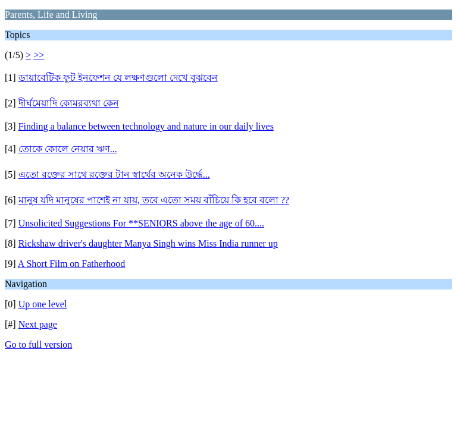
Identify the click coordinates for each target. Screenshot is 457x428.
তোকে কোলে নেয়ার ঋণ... (67, 149)
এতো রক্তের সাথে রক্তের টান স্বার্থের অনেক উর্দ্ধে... (114, 174)
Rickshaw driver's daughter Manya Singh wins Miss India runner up (148, 243)
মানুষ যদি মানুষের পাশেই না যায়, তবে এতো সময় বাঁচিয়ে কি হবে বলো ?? (153, 200)
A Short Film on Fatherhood (71, 264)
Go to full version (38, 344)
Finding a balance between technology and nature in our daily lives (146, 126)
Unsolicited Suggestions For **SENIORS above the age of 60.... (141, 223)
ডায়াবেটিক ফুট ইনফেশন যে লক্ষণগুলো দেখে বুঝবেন (118, 78)
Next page (37, 324)
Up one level (42, 304)
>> (38, 55)
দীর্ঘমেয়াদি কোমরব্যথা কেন (68, 103)
